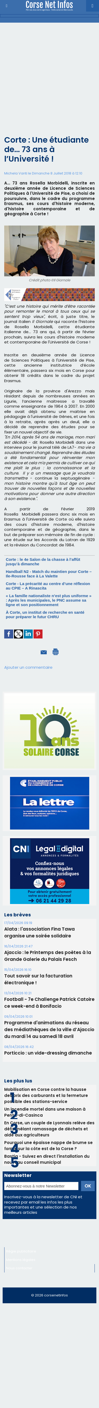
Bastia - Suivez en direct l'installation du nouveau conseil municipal (46, 1159)
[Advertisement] (49, 74)
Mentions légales (20, 1259)
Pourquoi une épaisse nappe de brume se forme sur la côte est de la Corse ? (48, 1145)
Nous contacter (19, 1268)
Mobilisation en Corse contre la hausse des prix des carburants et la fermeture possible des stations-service (46, 1095)
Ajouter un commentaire (28, 667)
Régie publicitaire (21, 1251)
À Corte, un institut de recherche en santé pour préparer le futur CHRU (45, 614)
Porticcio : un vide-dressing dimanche (48, 1053)
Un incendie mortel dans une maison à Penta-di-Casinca (45, 1112)
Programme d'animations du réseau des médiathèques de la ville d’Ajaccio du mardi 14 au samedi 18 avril (49, 1030)
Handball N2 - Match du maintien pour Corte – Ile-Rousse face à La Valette (49, 573)
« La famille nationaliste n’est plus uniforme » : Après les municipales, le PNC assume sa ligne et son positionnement (48, 600)
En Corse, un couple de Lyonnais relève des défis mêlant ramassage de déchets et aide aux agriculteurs (49, 1129)
